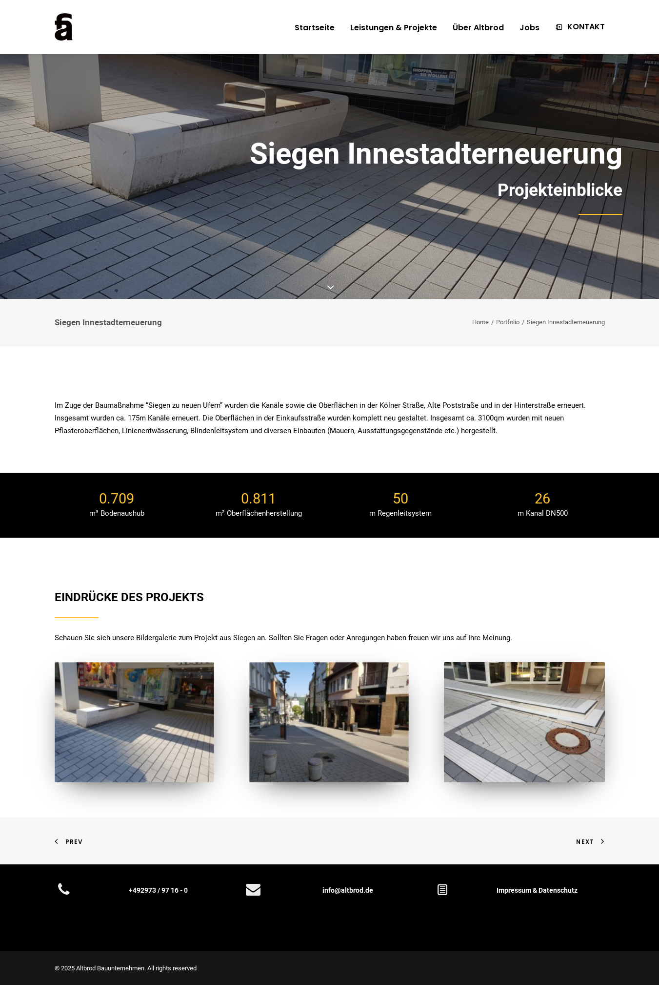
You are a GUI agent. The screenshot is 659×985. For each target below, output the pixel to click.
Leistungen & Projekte (393, 27)
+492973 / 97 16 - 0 (158, 890)
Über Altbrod (478, 27)
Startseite (315, 27)
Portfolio (507, 322)
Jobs (529, 27)
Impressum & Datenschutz (537, 890)
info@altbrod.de (347, 890)
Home (480, 322)
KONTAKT (586, 26)
